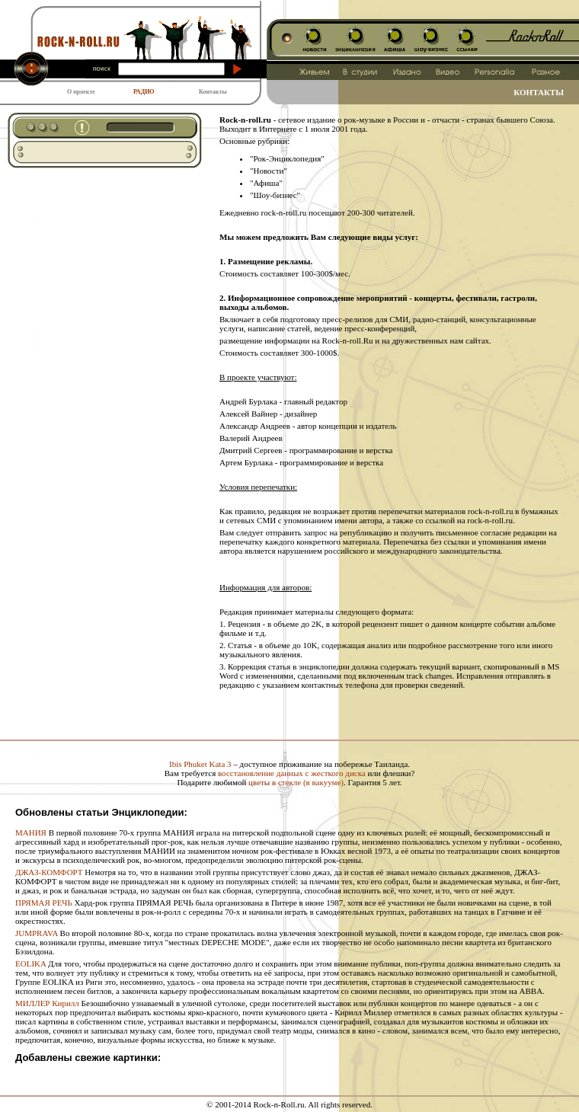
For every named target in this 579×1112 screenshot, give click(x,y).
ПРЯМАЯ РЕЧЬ (43, 902)
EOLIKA (30, 963)
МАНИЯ (30, 832)
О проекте (81, 91)
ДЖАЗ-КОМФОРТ (49, 872)
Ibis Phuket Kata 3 (200, 763)
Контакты (213, 91)
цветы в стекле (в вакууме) (296, 782)
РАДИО (144, 91)
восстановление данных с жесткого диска (292, 773)
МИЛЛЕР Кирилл (47, 1003)
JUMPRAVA (36, 933)
